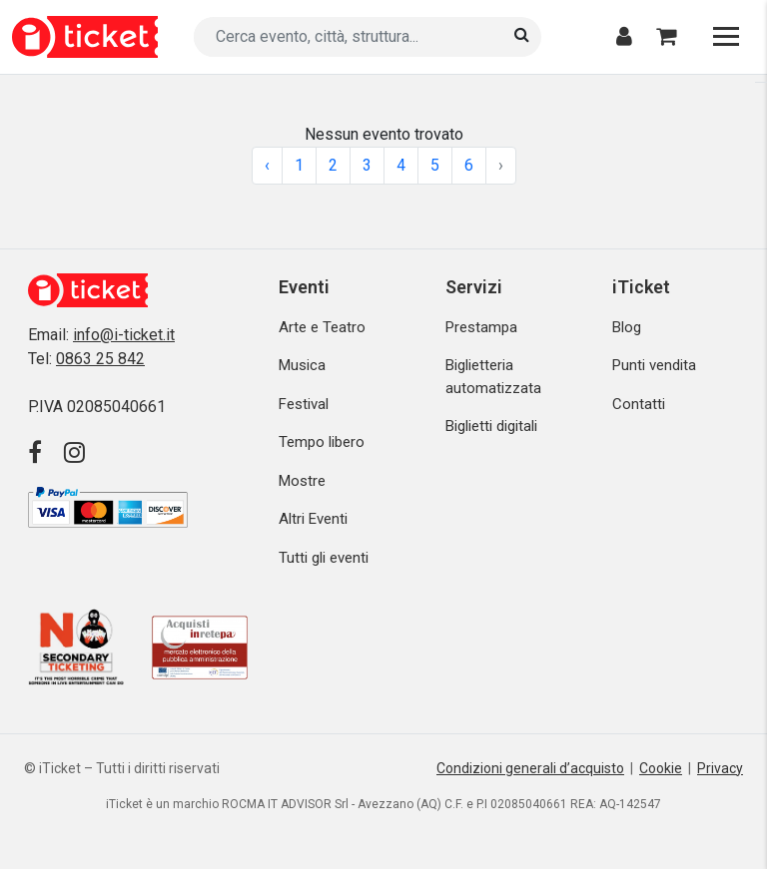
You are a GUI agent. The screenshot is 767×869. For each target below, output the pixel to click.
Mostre (302, 481)
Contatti (638, 404)
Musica (302, 365)
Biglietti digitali (491, 426)
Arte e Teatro (322, 327)
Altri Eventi (313, 519)
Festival (304, 404)
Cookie (660, 768)
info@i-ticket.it (124, 334)
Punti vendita (654, 365)
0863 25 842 (100, 358)
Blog (626, 327)
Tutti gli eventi (324, 558)
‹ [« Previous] (267, 165)
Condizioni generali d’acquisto (530, 768)
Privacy (720, 768)
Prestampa (481, 327)
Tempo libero (322, 442)
